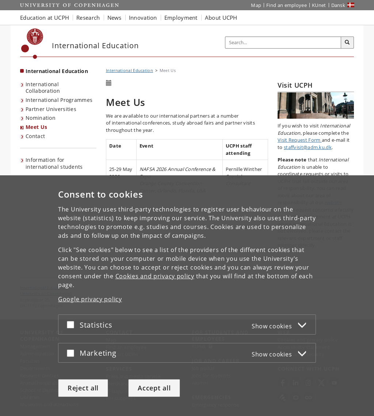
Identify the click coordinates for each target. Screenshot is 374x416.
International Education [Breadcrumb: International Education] (129, 70)
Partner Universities (51, 109)
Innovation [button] (143, 17)
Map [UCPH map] (256, 5)
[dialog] (187, 295)
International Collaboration (43, 88)
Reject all (83, 387)
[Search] (347, 43)
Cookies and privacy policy (154, 276)
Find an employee (286, 5)
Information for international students (54, 163)
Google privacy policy (90, 299)
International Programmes (59, 99)
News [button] (114, 17)
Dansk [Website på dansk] (338, 5)
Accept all (154, 387)
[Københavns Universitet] (32, 43)
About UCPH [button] (221, 17)
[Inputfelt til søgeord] (283, 43)
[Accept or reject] (72, 324)
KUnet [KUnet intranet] (319, 5)
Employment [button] (181, 17)
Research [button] (88, 17)
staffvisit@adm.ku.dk (308, 147)
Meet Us (36, 126)
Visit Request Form (300, 140)
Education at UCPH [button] (44, 17)
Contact (35, 136)
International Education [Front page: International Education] (57, 71)
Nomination (41, 117)
